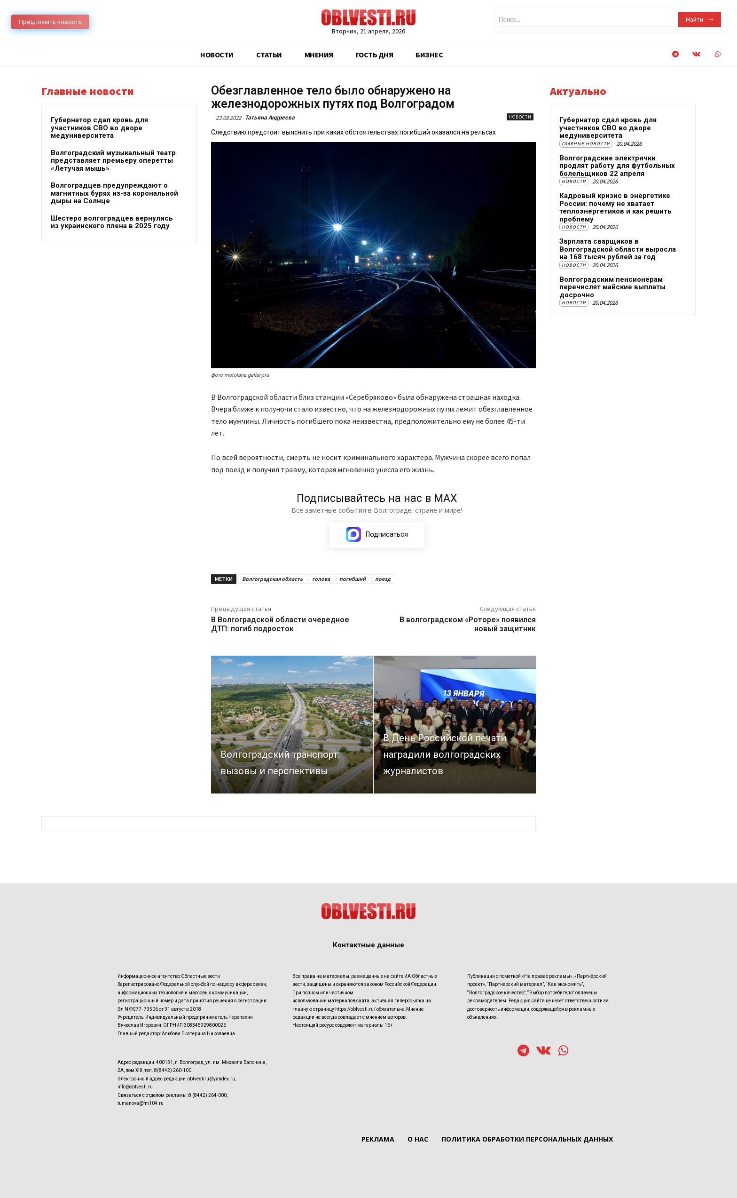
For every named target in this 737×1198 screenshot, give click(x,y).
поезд (383, 578)
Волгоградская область (272, 578)
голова (321, 578)
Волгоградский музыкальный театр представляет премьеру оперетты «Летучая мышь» (113, 161)
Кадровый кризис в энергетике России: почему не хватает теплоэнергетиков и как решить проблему (615, 207)
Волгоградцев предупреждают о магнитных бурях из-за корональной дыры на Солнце (114, 193)
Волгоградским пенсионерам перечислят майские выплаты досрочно (612, 287)
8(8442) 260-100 (172, 1070)
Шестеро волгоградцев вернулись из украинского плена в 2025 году (112, 222)
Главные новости (586, 144)
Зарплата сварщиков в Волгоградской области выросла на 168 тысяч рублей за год (617, 249)
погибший (352, 578)
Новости (520, 116)
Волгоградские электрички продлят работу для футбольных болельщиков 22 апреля (617, 166)
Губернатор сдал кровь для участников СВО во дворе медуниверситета (99, 128)
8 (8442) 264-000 (207, 1095)
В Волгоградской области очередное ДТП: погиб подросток (280, 624)
